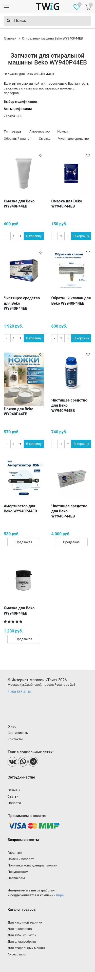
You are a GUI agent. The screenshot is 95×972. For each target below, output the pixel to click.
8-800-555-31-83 (20, 692)
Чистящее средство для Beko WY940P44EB (22, 303)
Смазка (45, 138)
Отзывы (14, 790)
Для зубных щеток (22, 935)
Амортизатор (39, 131)
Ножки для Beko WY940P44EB (18, 411)
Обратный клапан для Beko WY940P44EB (71, 300)
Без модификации (18, 109)
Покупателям (18, 872)
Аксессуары (17, 954)
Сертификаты (18, 733)
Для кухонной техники (25, 922)
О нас (12, 726)
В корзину (34, 236)
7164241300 (13, 116)
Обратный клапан (17, 138)
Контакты (15, 739)
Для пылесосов (20, 929)
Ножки (62, 131)
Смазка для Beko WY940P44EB (19, 204)
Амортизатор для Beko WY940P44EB (20, 508)
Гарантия (15, 852)
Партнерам (16, 878)
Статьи (13, 796)
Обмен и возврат (21, 859)
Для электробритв (22, 941)
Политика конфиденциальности (32, 865)
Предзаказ (23, 542)
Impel (60, 895)
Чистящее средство (73, 138)
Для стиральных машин (26, 948)
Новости (14, 803)
